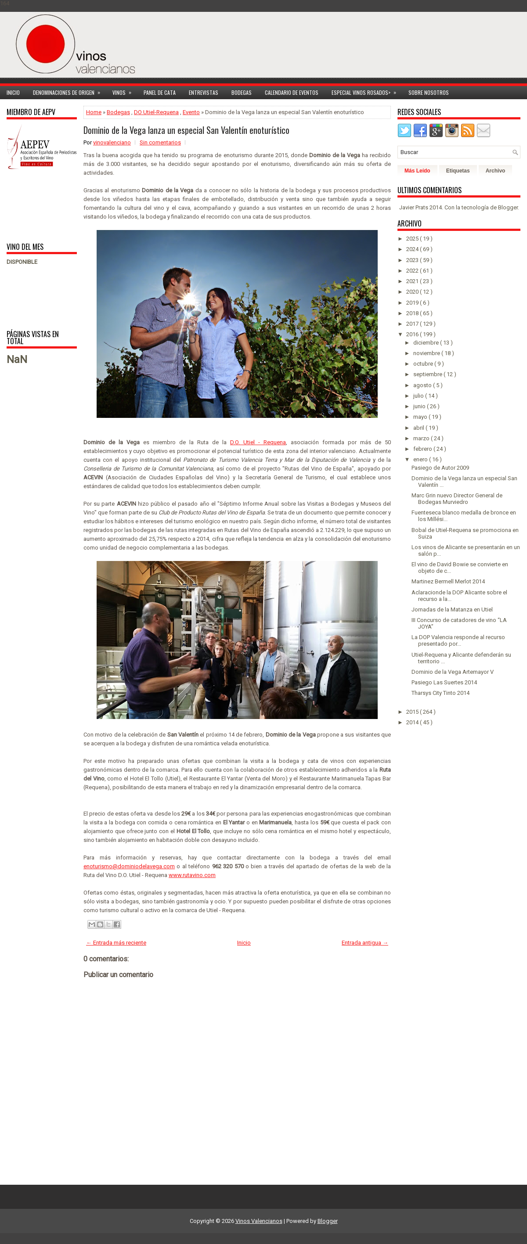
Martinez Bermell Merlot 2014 (448, 581)
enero (421, 459)
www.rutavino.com (192, 875)
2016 (413, 334)
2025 (413, 238)
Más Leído (417, 171)
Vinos (124, 91)
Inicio (13, 92)
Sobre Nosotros (428, 92)
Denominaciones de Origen (69, 91)
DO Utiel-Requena (156, 112)
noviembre (427, 353)
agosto (423, 385)
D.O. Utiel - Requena (258, 442)
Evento (191, 112)
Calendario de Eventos (291, 92)
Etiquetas (458, 171)
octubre (423, 363)
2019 (413, 302)
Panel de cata (160, 92)
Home (93, 112)
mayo (421, 416)
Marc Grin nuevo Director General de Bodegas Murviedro (456, 498)
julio (419, 395)
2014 (413, 722)
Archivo (495, 171)
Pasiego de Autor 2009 (440, 467)
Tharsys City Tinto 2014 (440, 693)
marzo (422, 438)
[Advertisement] (34, 205)
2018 (413, 313)
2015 (413, 711)
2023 (413, 260)
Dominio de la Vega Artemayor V (452, 672)
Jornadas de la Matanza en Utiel (452, 609)
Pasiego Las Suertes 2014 (444, 682)
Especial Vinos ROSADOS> (367, 91)
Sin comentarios (160, 142)
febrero (423, 449)
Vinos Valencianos (258, 1221)
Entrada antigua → (365, 942)
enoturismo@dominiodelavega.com (129, 866)
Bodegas (241, 92)
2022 (413, 270)
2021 (413, 281)
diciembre (426, 342)
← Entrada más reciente (116, 942)
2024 (413, 249)
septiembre (428, 374)
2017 (413, 323)
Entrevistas (203, 92)
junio (420, 406)
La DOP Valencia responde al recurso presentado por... (458, 640)
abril (419, 427)
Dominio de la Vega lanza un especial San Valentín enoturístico (186, 130)
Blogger (508, 207)
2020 (413, 291)
